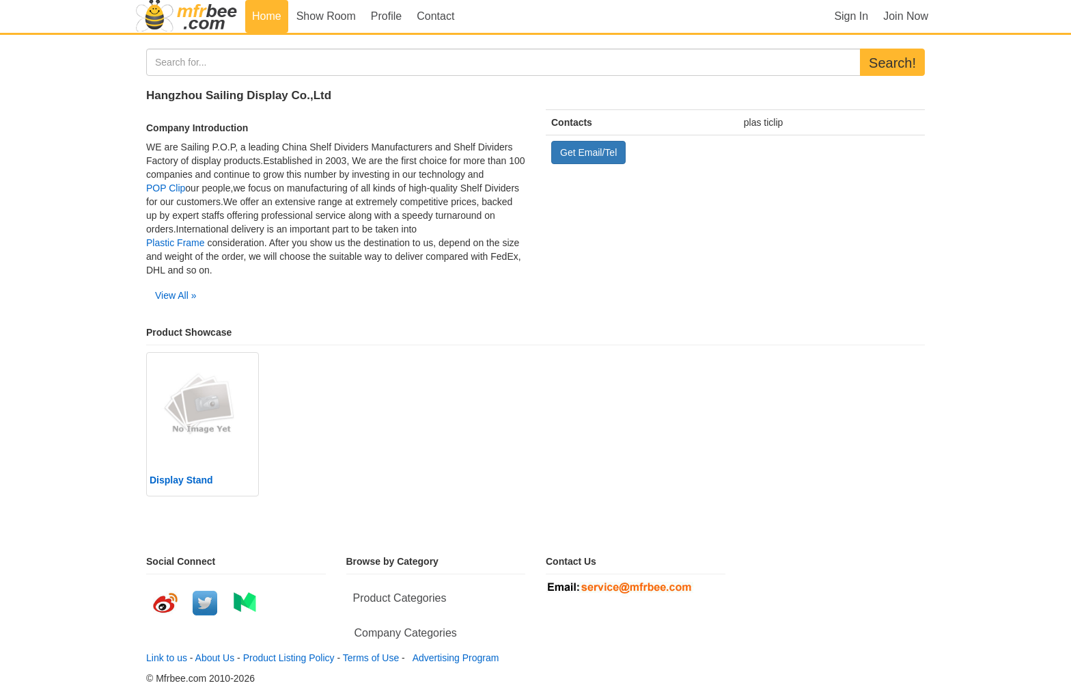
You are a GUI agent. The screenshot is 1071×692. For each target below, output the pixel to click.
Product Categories (400, 598)
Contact (435, 16)
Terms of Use (371, 657)
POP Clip (165, 188)
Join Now (905, 16)
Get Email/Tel (588, 152)
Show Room (326, 16)
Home (266, 16)
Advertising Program (453, 657)
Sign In (851, 16)
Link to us (166, 657)
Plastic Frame (175, 242)
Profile (386, 16)
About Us (215, 657)
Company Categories (405, 633)
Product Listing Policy (289, 657)
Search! (892, 62)
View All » (175, 295)
